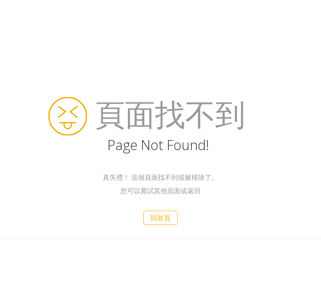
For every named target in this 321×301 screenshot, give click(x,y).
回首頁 (160, 217)
